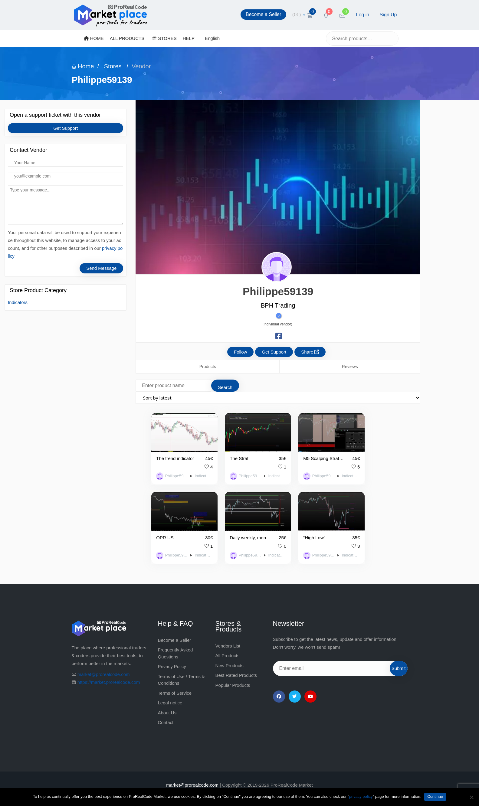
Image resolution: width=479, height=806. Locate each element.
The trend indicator (172, 453)
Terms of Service (175, 683)
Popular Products (232, 675)
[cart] (298, 14)
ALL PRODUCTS (127, 38)
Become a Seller (263, 14)
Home (83, 66)
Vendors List (228, 635)
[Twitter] (295, 686)
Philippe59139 (172, 471)
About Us (167, 702)
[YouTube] (310, 686)
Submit (399, 658)
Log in (362, 14)
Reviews (350, 366)
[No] (471, 797)
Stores (112, 66)
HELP (189, 38)
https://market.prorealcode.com (108, 672)
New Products (229, 655)
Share (310, 351)
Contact (166, 712)
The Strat (230, 453)
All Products (227, 645)
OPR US (360, 453)
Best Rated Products (236, 665)
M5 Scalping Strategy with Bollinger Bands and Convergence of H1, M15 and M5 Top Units (303, 453)
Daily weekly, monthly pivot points (172, 527)
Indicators (18, 302)
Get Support (65, 128)
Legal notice (170, 692)
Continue (435, 796)
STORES (164, 38)
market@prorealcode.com (103, 664)
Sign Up (388, 14)
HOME (94, 38)
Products (207, 366)
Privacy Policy (172, 656)
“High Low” (232, 527)
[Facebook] (279, 686)
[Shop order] (278, 398)
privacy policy (361, 796)
